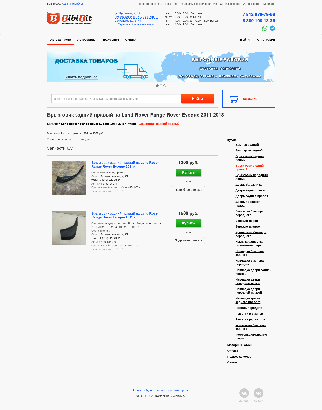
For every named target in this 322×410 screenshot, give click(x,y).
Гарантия (171, 3)
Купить (188, 172)
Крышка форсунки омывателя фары (250, 243)
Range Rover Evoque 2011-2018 (102, 123)
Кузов (132, 123)
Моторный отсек (239, 345)
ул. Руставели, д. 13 (127, 13)
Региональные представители (198, 3)
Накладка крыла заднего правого (248, 300)
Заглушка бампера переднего (250, 213)
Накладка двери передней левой (248, 281)
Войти (245, 40)
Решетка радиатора (250, 319)
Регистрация (265, 40)
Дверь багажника (249, 184)
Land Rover (69, 123)
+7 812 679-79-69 (257, 14)
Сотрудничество (230, 3)
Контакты (269, 3)
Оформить (250, 98)
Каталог (52, 123)
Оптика (232, 351)
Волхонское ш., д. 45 (128, 20)
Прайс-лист (110, 40)
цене (71, 139)
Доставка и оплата (150, 3)
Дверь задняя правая (252, 196)
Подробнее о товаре (188, 189)
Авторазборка (251, 3)
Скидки (131, 40)
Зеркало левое (247, 221)
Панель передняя (249, 308)
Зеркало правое (248, 226)
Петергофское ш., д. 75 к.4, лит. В (136, 16)
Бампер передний (249, 150)
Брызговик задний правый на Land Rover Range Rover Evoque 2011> (125, 165)
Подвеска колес (239, 356)
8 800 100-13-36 (259, 20)
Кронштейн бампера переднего (251, 234)
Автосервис (86, 40)
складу (84, 139)
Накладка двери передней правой (249, 291)
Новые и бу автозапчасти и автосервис (161, 390)
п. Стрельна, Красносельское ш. (135, 24)
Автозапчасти (60, 40)
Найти (197, 99)
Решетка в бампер (249, 313)
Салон (232, 362)
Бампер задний (247, 145)
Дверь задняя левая (251, 190)
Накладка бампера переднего (250, 262)
